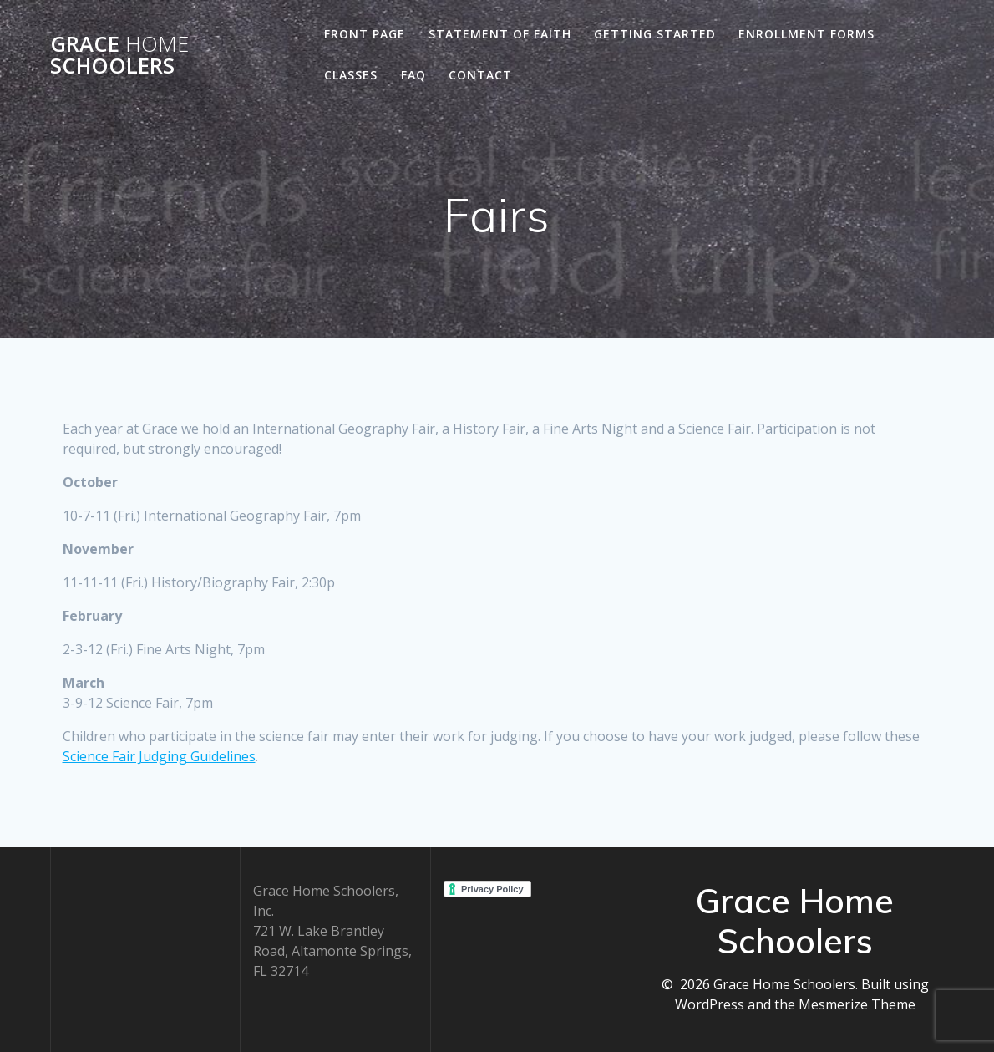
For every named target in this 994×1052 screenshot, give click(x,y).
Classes (351, 75)
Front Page (364, 34)
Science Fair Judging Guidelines (159, 756)
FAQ (413, 75)
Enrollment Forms (806, 34)
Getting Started (655, 34)
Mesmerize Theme (857, 1004)
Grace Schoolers (119, 54)
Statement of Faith (500, 34)
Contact (480, 75)
